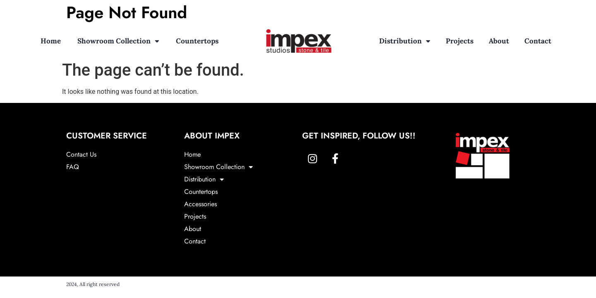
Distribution (404, 41)
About (499, 40)
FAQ (72, 167)
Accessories (200, 204)
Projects (459, 40)
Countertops (197, 40)
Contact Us (81, 154)
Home (51, 40)
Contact (537, 40)
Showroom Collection (118, 41)
